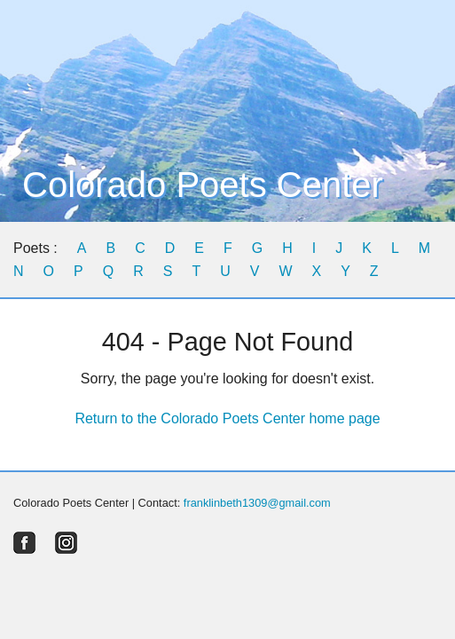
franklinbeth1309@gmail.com (257, 502)
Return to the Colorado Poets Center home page (227, 418)
